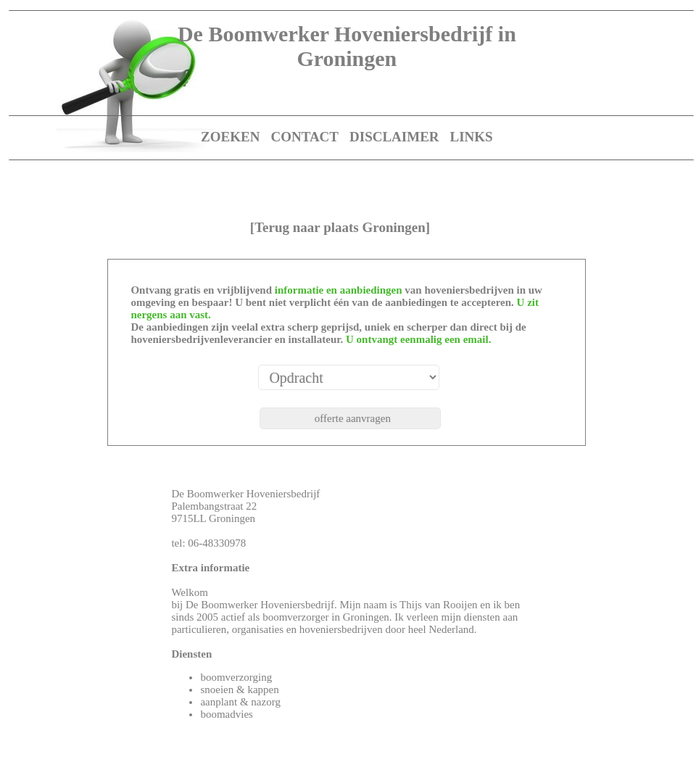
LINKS (471, 136)
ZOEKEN (230, 136)
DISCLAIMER (394, 136)
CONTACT (304, 136)
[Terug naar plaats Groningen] (340, 227)
